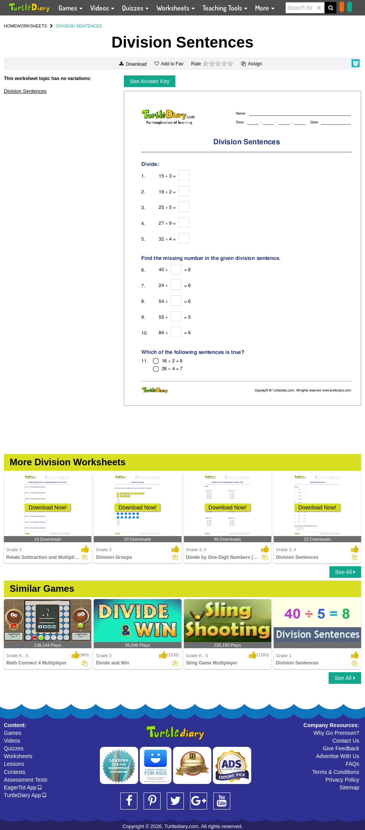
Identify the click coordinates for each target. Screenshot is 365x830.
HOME (10, 26)
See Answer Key (150, 81)
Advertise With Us (337, 756)
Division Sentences (25, 91)
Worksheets (18, 756)
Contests (14, 772)
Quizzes (14, 748)
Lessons (14, 764)
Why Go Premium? (336, 733)
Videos (12, 741)
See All (345, 572)
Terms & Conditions (335, 772)
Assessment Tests (26, 780)
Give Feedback (341, 748)
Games (12, 733)
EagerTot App (22, 787)
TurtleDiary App (25, 795)
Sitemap (349, 787)
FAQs (352, 764)
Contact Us (345, 741)
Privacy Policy (342, 780)
